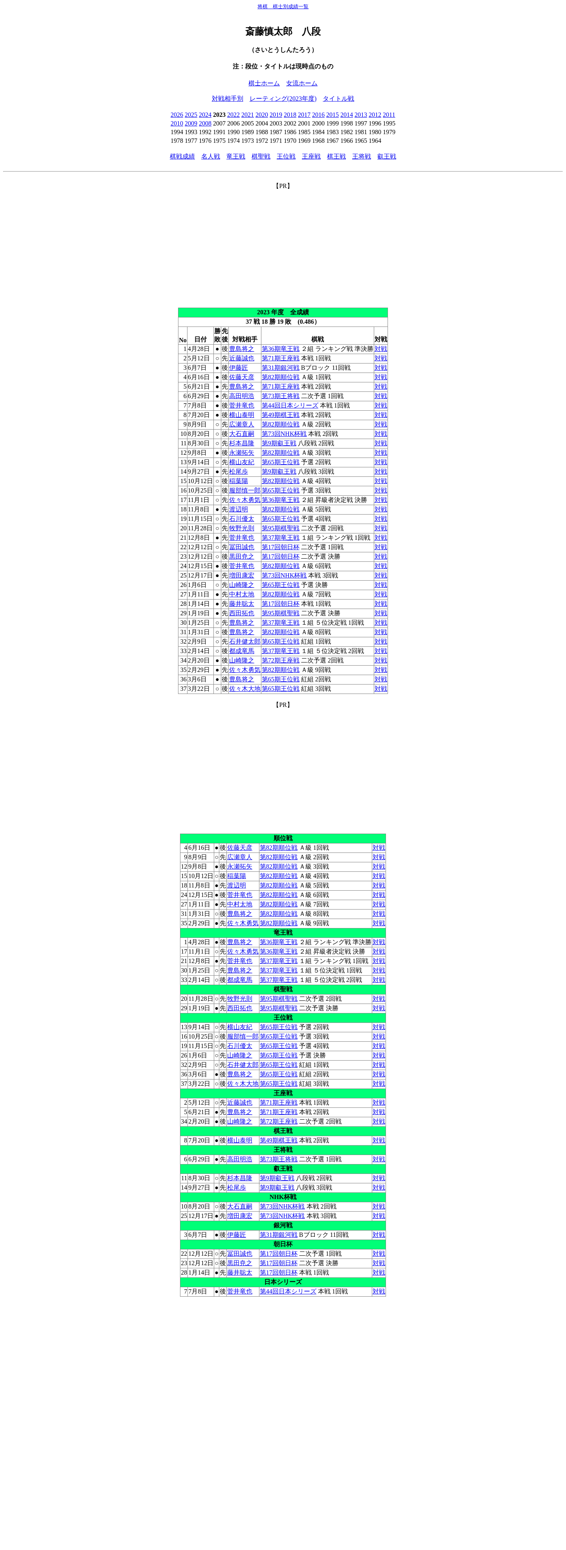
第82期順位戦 (281, 377)
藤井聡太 (241, 603)
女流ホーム (302, 83)
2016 (318, 114)
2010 (177, 123)
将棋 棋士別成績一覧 (283, 6)
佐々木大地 (245, 688)
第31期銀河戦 (281, 367)
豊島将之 (241, 348)
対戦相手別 (227, 98)
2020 (261, 114)
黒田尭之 (241, 556)
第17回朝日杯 (281, 547)
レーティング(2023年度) (283, 98)
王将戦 (361, 156)
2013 (361, 114)
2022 (233, 114)
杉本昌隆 (241, 443)
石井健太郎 (245, 641)
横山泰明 (241, 414)
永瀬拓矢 (241, 452)
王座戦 (311, 156)
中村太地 (241, 594)
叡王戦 (386, 156)
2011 (389, 114)
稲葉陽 (238, 481)
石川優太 (241, 518)
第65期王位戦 (281, 462)
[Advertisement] (283, 245)
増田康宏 (241, 575)
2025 (191, 114)
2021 (247, 114)
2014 (346, 114)
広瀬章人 (241, 424)
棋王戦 (336, 156)
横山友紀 (241, 462)
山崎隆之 (241, 584)
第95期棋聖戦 (281, 528)
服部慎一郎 (245, 490)
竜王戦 (235, 156)
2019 (276, 114)
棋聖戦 (261, 156)
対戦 (381, 348)
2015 (332, 114)
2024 (205, 114)
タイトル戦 (338, 98)
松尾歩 (238, 471)
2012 (375, 114)
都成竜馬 (241, 651)
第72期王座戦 (281, 660)
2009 (191, 123)
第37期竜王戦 (281, 537)
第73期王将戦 (281, 396)
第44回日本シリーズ (290, 405)
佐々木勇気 (245, 499)
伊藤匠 (238, 367)
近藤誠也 (241, 358)
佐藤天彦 (241, 377)
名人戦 (210, 156)
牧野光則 (241, 528)
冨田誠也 (241, 547)
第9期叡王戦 (279, 443)
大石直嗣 (241, 433)
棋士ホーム (264, 83)
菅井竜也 (241, 405)
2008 (205, 123)
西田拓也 (241, 613)
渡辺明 (238, 509)
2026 (177, 114)
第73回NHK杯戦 (284, 433)
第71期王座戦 (281, 358)
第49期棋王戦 (281, 414)
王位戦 (286, 156)
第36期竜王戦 (281, 348)
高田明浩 (241, 396)
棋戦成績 (182, 156)
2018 (290, 114)
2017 (304, 114)
